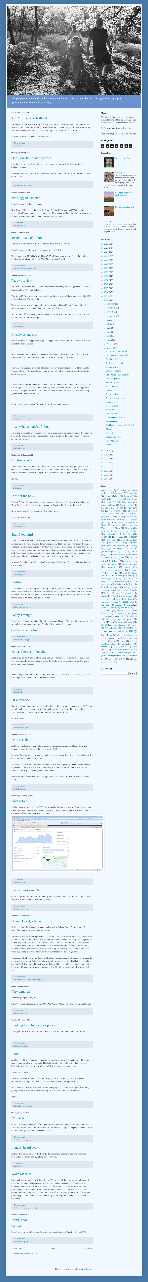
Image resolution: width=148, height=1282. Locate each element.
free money (22, 1140)
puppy (134, 625)
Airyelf (72, 1269)
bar (131, 540)
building (104, 557)
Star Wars (127, 534)
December (110, 304)
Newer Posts (17, 1249)
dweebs (119, 576)
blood (119, 549)
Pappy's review (21, 280)
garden (104, 596)
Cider (110, 502)
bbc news (21, 268)
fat (122, 579)
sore (122, 641)
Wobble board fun (122, 158)
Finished (17, 582)
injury (108, 605)
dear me (29, 268)
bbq (125, 542)
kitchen (130, 605)
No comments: (19, 143)
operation (109, 619)
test (112, 650)
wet (131, 656)
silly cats (130, 638)
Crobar (103, 505)
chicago (114, 564)
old (135, 616)
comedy (21, 327)
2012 (106, 300)
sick (120, 638)
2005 (106, 475)
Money (104, 528)
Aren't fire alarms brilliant (29, 118)
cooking (117, 570)
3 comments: (19, 183)
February (110, 344)
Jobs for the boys (23, 496)
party (103, 622)
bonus (123, 552)
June (108, 328)
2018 (106, 276)
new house (118, 614)
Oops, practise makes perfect (31, 158)
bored (108, 554)
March (109, 340)
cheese (103, 564)
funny (109, 593)
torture (20, 146)
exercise (21, 728)
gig (114, 596)
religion (115, 628)
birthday (121, 545)
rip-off (24, 419)
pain (129, 619)
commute (127, 567)
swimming (33, 1208)
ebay (130, 576)
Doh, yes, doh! (21, 739)
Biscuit (127, 496)
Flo (102, 510)
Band (117, 496)
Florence (115, 510)
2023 (106, 256)
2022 (106, 260)
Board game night (122, 173)
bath (102, 543)
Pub (135, 531)
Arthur (104, 493)
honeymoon (105, 602)
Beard (20, 186)
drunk (108, 576)
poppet (104, 624)
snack (24, 789)
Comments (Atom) (29, 1254)
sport (131, 641)
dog (106, 573)
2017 (106, 280)
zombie (110, 662)
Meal (130, 522)
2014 (106, 292)
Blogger (89, 1269)
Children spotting (23, 460)
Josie (103, 519)
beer (134, 542)
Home (52, 1249)
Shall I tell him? (22, 534)
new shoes (108, 616)
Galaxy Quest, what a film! (30, 921)
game (26, 1242)
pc (24, 226)
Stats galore (19, 801)
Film (20, 979)
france (126, 587)
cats (114, 560)
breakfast (119, 554)
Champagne (116, 499)
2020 (106, 268)
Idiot (29, 186)
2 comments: (19, 880)
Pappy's (27, 640)
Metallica (116, 525)
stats (24, 575)
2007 (106, 467)
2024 (106, 252)
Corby (129, 502)
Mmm (129, 525)
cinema (20, 1013)
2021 (106, 264)
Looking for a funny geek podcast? (35, 1025)
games (20, 226)
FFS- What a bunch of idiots (30, 426)
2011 (106, 451)
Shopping (112, 534)
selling (126, 635)
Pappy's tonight (21, 615)
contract (104, 570)
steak (123, 644)
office (127, 616)
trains (20, 488)
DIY (121, 505)
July (108, 324)
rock (110, 631)
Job (23, 1106)
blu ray (25, 607)
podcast (25, 1046)
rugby (20, 575)
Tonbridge (106, 536)
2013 (106, 296)
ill (136, 601)
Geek (29, 979)
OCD (103, 531)
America (104, 490)
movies (40, 979)
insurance (21, 527)
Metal (103, 525)
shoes (113, 638)
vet (119, 653)
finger (112, 581)
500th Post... (109, 221)
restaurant (126, 628)
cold (134, 564)
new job (29, 1106)
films (24, 979)
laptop (103, 608)
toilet (131, 650)
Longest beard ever (24, 1147)
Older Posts (87, 1249)
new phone (132, 614)
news (118, 616)
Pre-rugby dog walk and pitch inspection (124, 194)
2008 (106, 463)
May (108, 332)
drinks (134, 573)
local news (125, 608)
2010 (106, 455)
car (122, 557)
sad (118, 635)
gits (122, 596)
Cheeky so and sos (24, 334)
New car (128, 528)
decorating (133, 570)
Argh (130, 490)
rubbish (121, 631)
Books (20, 692)
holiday (117, 599)
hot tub (116, 602)
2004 (106, 479)
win (102, 659)
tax (23, 448)
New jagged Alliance (25, 198)
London (120, 522)
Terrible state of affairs (26, 237)
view (126, 653)
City (119, 502)
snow (113, 641)
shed (135, 635)
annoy (123, 540)
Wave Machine (21, 1174)
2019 (106, 272)
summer (104, 647)
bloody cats (132, 549)
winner (111, 659)
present (124, 625)
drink (125, 573)
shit (106, 638)
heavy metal (105, 599)
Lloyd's (108, 522)
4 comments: (19, 689)
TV (30, 607)
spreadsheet (105, 644)
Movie (34, 979)
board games (110, 552)
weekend (121, 656)
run (110, 635)
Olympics (113, 531)
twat (111, 653)
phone (120, 622)
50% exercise (20, 700)
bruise (130, 554)
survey (20, 909)
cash (131, 557)
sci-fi (45, 979)
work (26, 146)
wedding (110, 656)
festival (130, 579)
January (109, 348)
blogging (109, 549)
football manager (109, 587)
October (109, 312)
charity (129, 561)
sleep (103, 641)
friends (133, 590)
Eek (102, 508)
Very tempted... (21, 991)
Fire (130, 508)
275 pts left (19, 1118)
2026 (106, 244)
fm (129, 581)
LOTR (113, 520)
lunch (108, 610)
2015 (106, 288)
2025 (106, 248)
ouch (120, 619)
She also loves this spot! (124, 207)
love (135, 608)
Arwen (118, 493)
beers (109, 546)
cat (102, 561)
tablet (127, 647)
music (104, 613)
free (135, 587)
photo (130, 622)
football (126, 584)
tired (120, 649)
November (110, 308)
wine (29, 419)
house (125, 601)
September (110, 316)
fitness (121, 582)
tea (106, 650)
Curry (112, 505)
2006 (106, 471)
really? (34, 268)
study (131, 644)
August (109, 320)
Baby (107, 496)
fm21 (102, 584)
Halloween (114, 514)
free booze (109, 590)
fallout (20, 1242)
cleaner (125, 564)
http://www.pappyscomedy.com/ (25, 630)
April (20, 607)
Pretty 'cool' (19, 1220)
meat (119, 611)
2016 (106, 284)
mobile (129, 611)
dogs (116, 573)
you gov (27, 909)
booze (134, 551)
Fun (128, 510)
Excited (111, 508)
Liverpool (133, 520)
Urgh (121, 537)
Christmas (132, 499)
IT (125, 514)
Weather (133, 536)
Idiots (15, 1054)
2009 (106, 459)
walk (134, 652)
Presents (125, 531)
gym (26, 728)
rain (106, 628)
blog (19, 883)
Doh (25, 186)
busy (114, 557)
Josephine (129, 517)
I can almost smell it (25, 890)
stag (115, 644)
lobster (113, 608)
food (19, 419)
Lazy (122, 520)
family (114, 579)
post (115, 625)
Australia (133, 493)
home (130, 599)
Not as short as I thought (28, 651)
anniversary (111, 540)
